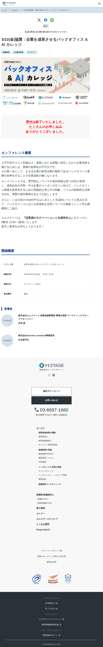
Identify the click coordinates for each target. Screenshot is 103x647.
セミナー (15, 10)
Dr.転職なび (50, 603)
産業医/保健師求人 (45, 495)
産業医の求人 (43, 499)
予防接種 (42, 462)
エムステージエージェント (50, 619)
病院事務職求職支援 (50, 624)
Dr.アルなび (50, 609)
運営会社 (50, 562)
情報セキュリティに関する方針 (50, 556)
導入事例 (40, 508)
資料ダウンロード (51, 391)
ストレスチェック (46, 471)
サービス (40, 428)
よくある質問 (42, 524)
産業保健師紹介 (45, 441)
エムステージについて (47, 519)
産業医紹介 (43, 437)
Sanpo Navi (42, 530)
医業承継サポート (50, 635)
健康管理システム (46, 458)
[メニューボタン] (99, 3)
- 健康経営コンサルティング (49, 484)
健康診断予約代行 (46, 454)
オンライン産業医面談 (47, 445)
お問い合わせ (51, 400)
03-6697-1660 (51, 409)
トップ (4, 10)
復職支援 (42, 479)
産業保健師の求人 (44, 503)
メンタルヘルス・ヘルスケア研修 (52, 475)
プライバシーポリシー (50, 551)
